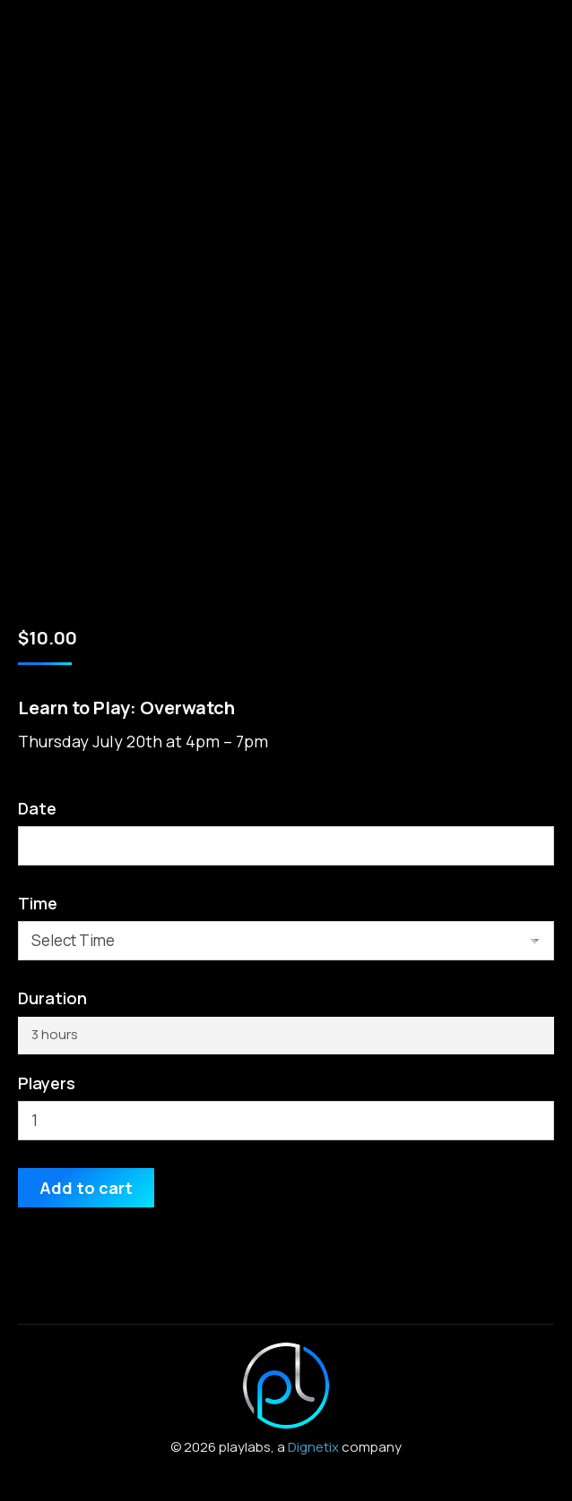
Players (46, 1083)
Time (37, 903)
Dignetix (313, 1446)
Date (37, 808)
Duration (52, 998)
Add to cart (86, 1187)
